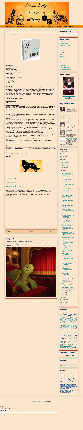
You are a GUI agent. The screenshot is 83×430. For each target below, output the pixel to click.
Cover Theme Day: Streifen (68, 278)
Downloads (62, 65)
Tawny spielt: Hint (66, 249)
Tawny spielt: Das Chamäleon (66, 177)
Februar (64, 295)
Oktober (64, 164)
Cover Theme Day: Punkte (67, 258)
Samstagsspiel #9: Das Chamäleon (67, 213)
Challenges (58, 26)
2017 (62, 304)
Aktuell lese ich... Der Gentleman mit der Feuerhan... (66, 260)
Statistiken (50, 26)
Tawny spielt (14, 178)
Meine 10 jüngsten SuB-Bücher (67, 206)
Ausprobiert (64, 317)
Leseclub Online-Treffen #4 (68, 224)
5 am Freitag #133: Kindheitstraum (66, 254)
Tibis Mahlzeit (67, 344)
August (64, 167)
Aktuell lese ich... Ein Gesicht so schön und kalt (67, 281)
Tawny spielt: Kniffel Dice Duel (67, 251)
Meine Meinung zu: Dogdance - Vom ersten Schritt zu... (68, 240)
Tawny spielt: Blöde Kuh (67, 245)
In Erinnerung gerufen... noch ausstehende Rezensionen (68, 216)
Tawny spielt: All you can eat (67, 201)
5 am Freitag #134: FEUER (68, 219)
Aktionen (43, 26)
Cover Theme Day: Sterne (67, 225)
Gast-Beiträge (63, 58)
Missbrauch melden (65, 365)
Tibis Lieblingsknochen (71, 342)
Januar (63, 297)
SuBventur (65, 335)
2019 (62, 300)
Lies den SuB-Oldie (64, 326)
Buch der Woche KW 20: (67, 235)
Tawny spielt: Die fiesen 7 (67, 188)
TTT (71, 335)
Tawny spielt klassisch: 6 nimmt (67, 243)
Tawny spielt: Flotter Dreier (68, 184)
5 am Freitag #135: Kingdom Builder (66, 203)
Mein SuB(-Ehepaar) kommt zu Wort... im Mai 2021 (68, 221)
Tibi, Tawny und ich (10, 26)
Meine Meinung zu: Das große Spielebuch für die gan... (68, 233)
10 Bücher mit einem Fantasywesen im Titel (70, 115)
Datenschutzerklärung (68, 26)
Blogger (49, 401)
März (63, 294)
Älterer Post (53, 231)
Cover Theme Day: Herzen (67, 207)
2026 (63, 151)
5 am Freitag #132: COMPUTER (66, 274)
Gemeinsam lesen (72, 323)
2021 (62, 159)
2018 (62, 302)
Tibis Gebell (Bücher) (22, 26)
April (63, 292)
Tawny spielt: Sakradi (66, 179)
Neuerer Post (9, 231)
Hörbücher (62, 52)
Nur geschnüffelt (73, 331)
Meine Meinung (64, 329)
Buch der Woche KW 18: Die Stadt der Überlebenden (68, 288)
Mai (63, 172)
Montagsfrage (72, 330)
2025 (63, 153)
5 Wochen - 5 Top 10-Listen (66, 311)
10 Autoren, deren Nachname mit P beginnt (68, 277)
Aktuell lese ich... (69, 122)
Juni (63, 170)
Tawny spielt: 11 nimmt (67, 230)
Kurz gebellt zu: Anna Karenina (70, 108)
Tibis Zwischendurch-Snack (68, 346)
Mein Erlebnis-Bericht (71, 327)
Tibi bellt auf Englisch (69, 338)
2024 (63, 154)
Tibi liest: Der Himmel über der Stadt (67, 271)
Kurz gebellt (67, 325)
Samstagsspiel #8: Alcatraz (68, 237)
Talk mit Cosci (63, 337)
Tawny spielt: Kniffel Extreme (66, 247)
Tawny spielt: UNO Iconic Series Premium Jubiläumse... (67, 181)
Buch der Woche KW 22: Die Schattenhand (67, 196)
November (64, 162)
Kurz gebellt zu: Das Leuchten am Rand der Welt (67, 174)
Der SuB (32, 26)
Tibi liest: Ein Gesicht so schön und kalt (67, 256)
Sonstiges (74, 334)
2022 (63, 158)
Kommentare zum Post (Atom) (33, 234)
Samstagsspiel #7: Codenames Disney (67, 269)
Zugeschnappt (71, 347)
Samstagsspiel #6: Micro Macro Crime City (67, 290)
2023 (63, 156)
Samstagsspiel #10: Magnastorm (66, 198)
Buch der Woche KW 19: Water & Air (67, 266)
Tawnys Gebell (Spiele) (65, 45)
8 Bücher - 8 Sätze (72, 313)
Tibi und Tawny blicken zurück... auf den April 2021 (67, 284)
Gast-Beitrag (69, 322)
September (64, 165)
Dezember (64, 161)
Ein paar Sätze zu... (68, 321)
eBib (38, 26)
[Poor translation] (5, 410)
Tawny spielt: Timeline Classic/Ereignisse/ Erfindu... (67, 191)
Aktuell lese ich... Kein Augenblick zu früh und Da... (67, 228)
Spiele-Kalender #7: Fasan (71, 138)
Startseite (31, 231)
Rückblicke (65, 334)
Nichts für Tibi (63, 331)
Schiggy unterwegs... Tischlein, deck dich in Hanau (19, 241)
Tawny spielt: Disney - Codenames (67, 264)
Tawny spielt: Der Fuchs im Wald (68, 187)
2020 (63, 299)
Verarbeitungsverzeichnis (65, 69)
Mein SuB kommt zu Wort (69, 328)
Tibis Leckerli (72, 341)
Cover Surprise (70, 319)
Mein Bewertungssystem (65, 48)
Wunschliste (63, 347)
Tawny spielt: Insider (66, 193)
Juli (63, 168)
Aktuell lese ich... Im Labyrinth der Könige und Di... (68, 210)
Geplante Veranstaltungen (66, 61)
